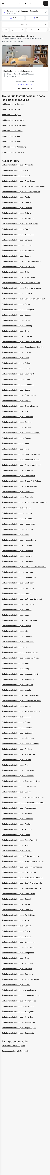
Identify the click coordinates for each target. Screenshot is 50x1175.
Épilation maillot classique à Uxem (16, 985)
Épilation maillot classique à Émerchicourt (19, 395)
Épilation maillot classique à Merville (16, 690)
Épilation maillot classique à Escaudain (17, 417)
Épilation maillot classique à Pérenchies (18, 738)
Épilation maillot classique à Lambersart (18, 583)
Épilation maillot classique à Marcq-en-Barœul (20, 658)
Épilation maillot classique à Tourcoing (17, 974)
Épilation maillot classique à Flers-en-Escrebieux (21, 454)
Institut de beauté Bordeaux (13, 104)
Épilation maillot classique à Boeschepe (18, 234)
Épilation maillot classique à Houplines (17, 551)
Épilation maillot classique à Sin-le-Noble (18, 915)
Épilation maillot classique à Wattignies (18, 1011)
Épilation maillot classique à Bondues (17, 240)
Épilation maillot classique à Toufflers (17, 969)
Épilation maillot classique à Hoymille (17, 556)
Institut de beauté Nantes (12, 131)
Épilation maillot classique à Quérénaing (18, 776)
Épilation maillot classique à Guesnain (17, 497)
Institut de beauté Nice (11, 136)
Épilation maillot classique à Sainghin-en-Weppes (22, 867)
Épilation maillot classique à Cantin (16, 304)
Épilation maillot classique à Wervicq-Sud (18, 1022)
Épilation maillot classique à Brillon (16, 272)
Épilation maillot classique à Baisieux (17, 208)
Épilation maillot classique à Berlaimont (18, 218)
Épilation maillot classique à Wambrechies (19, 1001)
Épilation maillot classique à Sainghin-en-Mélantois (23, 861)
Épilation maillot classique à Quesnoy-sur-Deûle (21, 781)
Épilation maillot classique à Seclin (16, 904)
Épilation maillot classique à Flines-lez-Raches (21, 460)
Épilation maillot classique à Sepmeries (17, 910)
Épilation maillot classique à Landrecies (18, 588)
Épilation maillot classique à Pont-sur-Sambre (20, 744)
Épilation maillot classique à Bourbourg (18, 251)
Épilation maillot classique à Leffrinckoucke (19, 620)
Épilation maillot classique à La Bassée (17, 561)
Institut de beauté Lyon (11, 115)
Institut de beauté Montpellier (14, 125)
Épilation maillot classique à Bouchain (17, 245)
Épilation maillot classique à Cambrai (17, 293)
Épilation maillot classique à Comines (17, 336)
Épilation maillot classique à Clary (15, 331)
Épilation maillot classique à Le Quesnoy (18, 604)
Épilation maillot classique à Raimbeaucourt (19, 808)
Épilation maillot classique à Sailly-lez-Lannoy (20, 856)
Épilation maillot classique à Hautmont (17, 518)
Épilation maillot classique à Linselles (17, 636)
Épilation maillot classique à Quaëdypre (18, 770)
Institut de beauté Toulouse (13, 152)
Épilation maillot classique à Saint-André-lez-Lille (22, 883)
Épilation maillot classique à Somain (16, 926)
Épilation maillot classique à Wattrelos (17, 1017)
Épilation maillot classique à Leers (15, 615)
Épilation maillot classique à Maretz (16, 663)
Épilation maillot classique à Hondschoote (19, 540)
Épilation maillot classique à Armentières (18, 181)
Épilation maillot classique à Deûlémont (18, 374)
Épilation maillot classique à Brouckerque (18, 277)
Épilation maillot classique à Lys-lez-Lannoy (20, 652)
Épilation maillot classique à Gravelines (18, 492)
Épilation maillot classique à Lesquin (16, 626)
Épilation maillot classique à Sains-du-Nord (19, 872)
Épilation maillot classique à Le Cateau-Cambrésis (22, 599)
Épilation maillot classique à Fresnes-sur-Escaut (21, 465)
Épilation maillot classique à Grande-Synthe (19, 486)
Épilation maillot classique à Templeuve (18, 953)
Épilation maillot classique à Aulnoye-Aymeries (21, 192)
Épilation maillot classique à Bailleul (16, 202)
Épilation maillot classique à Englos (16, 401)
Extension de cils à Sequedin (13, 1046)
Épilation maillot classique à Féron (15, 449)
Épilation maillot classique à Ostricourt (17, 733)
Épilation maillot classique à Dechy (16, 368)
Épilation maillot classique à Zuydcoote (18, 1033)
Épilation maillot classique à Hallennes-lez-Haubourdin (24, 502)
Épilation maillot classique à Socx (15, 920)
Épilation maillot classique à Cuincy (16, 363)
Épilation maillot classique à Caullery (17, 320)
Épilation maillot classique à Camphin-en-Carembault (23, 299)
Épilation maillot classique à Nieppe (16, 717)
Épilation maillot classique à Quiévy (16, 792)
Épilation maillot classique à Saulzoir (16, 899)
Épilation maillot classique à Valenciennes (19, 990)
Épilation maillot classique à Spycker (16, 931)
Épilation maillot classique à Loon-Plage (18, 642)
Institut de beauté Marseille (13, 120)
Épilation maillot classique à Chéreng (17, 326)
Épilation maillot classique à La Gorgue (17, 572)
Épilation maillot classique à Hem (15, 535)
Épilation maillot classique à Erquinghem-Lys (20, 406)
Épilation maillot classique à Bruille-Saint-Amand (21, 288)
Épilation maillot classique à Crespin (16, 352)
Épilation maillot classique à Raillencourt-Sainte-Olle (23, 802)
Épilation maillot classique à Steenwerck (18, 947)
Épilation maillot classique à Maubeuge (18, 679)
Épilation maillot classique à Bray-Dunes (18, 267)
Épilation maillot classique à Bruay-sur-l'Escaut (21, 283)
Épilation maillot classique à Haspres (17, 513)
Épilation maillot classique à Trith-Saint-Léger (20, 979)
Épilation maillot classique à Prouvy (16, 760)
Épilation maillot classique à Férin (15, 443)
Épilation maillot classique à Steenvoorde (18, 942)
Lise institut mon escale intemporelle (18, 71)
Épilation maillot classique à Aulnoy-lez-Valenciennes (23, 186)
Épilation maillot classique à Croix (15, 358)
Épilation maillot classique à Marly (15, 669)
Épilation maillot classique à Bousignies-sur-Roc (21, 261)
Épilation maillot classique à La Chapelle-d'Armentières (24, 567)
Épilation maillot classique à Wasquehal (18, 1006)
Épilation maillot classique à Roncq (16, 835)
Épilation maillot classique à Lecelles (16, 610)
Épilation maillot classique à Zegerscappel (19, 1028)
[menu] (3, 3)
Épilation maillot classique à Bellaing (16, 213)
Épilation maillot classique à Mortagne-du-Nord (21, 701)
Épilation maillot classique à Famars (16, 438)
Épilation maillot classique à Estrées (16, 427)
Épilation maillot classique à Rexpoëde (17, 819)
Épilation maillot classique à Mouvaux (17, 706)
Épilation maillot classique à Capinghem (18, 309)
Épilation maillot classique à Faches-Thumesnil (21, 433)
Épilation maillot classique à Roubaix (16, 851)
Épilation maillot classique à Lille (15, 631)
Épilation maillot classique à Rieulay (16, 824)
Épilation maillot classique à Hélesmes (17, 529)
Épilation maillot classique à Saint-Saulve (18, 894)
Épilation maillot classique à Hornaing (17, 545)
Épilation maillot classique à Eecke (16, 390)
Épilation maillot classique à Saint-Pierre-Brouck (21, 888)
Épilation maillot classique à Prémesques (18, 754)
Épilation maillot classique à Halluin (16, 508)
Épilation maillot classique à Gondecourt (18, 476)
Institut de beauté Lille (11, 109)
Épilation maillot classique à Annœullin (17, 165)
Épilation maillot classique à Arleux (16, 175)
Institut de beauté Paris (11, 141)
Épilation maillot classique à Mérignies (17, 685)
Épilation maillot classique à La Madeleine (19, 577)
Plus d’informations (25, 88)
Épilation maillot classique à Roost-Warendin (20, 840)
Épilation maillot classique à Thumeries (18, 963)
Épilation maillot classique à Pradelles (17, 749)
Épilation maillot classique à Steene (16, 936)
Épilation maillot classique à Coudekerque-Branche (22, 347)
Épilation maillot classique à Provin (16, 765)
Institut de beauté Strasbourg (14, 147)
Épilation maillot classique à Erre (15, 411)
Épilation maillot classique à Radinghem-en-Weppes (23, 797)
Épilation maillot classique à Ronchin (17, 829)
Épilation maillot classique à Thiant (16, 958)
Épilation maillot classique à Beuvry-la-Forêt (20, 224)
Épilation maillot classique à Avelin (16, 197)
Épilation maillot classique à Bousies (16, 256)
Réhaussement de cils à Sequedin (15, 1051)
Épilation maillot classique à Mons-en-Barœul (20, 695)
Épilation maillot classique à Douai (16, 379)
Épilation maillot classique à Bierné (16, 229)
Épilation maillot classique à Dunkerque (18, 384)
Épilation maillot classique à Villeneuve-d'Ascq (21, 995)
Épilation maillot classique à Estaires (16, 422)
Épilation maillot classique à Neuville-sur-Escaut (21, 711)
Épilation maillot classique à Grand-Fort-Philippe (21, 481)
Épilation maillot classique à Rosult (16, 845)
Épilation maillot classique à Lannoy (16, 593)
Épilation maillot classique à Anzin (16, 170)
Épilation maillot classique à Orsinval (17, 727)
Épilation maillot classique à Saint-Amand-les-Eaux (22, 878)
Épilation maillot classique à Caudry (16, 315)
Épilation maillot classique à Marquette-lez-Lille (21, 674)
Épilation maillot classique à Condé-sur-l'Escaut (21, 342)
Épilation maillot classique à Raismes (17, 813)
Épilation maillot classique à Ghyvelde (17, 470)
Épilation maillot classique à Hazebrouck (18, 524)
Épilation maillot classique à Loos (15, 647)
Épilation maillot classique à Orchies (16, 722)
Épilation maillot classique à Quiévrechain (19, 786)
